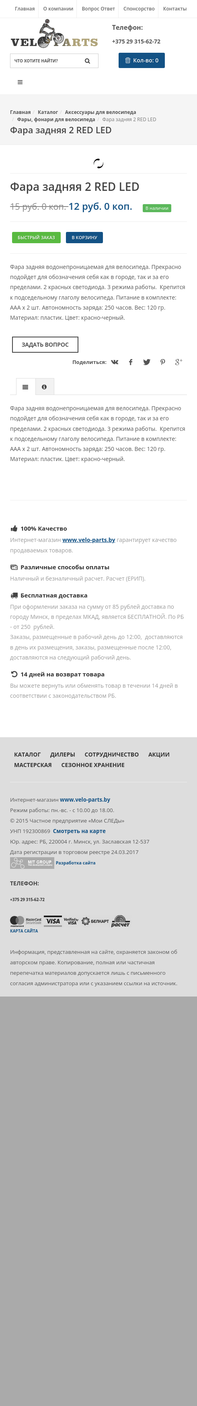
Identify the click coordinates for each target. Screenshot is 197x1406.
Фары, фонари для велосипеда (56, 119)
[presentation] (25, 387)
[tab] (26, 386)
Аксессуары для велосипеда (100, 112)
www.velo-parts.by (88, 540)
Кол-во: (142, 60)
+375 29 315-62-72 (136, 41)
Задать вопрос (45, 344)
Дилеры (62, 754)
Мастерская (33, 765)
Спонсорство (139, 8)
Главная (25, 8)
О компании (58, 8)
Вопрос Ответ (98, 8)
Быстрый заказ (36, 237)
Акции (159, 754)
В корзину (84, 237)
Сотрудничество (112, 754)
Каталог (48, 112)
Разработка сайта (76, 863)
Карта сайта (24, 931)
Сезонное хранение (92, 765)
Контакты (175, 8)
